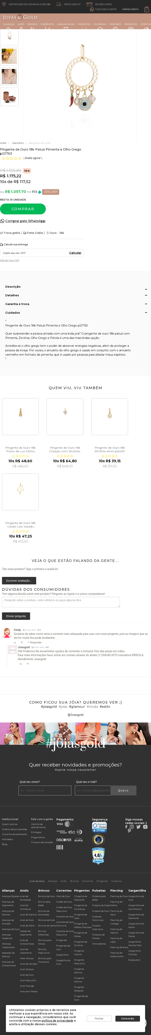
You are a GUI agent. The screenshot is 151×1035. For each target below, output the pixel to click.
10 (3, 181)
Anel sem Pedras (29, 991)
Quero (123, 790)
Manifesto (7, 839)
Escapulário (134, 960)
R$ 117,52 (22, 181)
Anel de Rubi (27, 920)
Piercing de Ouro (119, 896)
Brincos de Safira (47, 925)
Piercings (115, 28)
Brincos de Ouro (46, 896)
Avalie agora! (33, 158)
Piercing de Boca (119, 947)
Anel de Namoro (28, 914)
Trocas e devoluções (42, 842)
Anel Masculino (28, 980)
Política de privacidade (14, 829)
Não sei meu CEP (9, 260)
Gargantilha (62, 954)
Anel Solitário (27, 969)
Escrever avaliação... (19, 580)
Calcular (75, 253)
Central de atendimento (38, 826)
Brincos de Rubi (46, 920)
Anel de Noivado (28, 963)
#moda (92, 707)
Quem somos (9, 824)
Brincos (33, 28)
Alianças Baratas (10, 896)
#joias (63, 707)
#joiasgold (49, 707)
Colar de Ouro (63, 896)
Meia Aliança (26, 958)
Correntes (47, 27)
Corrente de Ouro (65, 916)
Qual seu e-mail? (86, 781)
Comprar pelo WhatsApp (25, 221)
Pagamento (38, 837)
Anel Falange (27, 986)
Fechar (99, 1018)
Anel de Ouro (27, 975)
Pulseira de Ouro (100, 911)
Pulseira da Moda (101, 905)
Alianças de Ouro (10, 929)
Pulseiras (100, 28)
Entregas (36, 832)
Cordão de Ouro (64, 901)
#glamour (77, 707)
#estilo (105, 707)
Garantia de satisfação (14, 834)
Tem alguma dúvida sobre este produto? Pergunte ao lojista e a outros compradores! (53, 593)
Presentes (130, 27)
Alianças (9, 28)
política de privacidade (57, 1020)
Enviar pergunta (16, 616)
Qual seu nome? (30, 781)
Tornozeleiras (99, 943)
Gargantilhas (66, 27)
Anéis (21, 28)
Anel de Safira (27, 925)
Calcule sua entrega (14, 244)
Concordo (127, 1018)
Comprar (23, 209)
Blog (4, 844)
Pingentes (84, 27)
